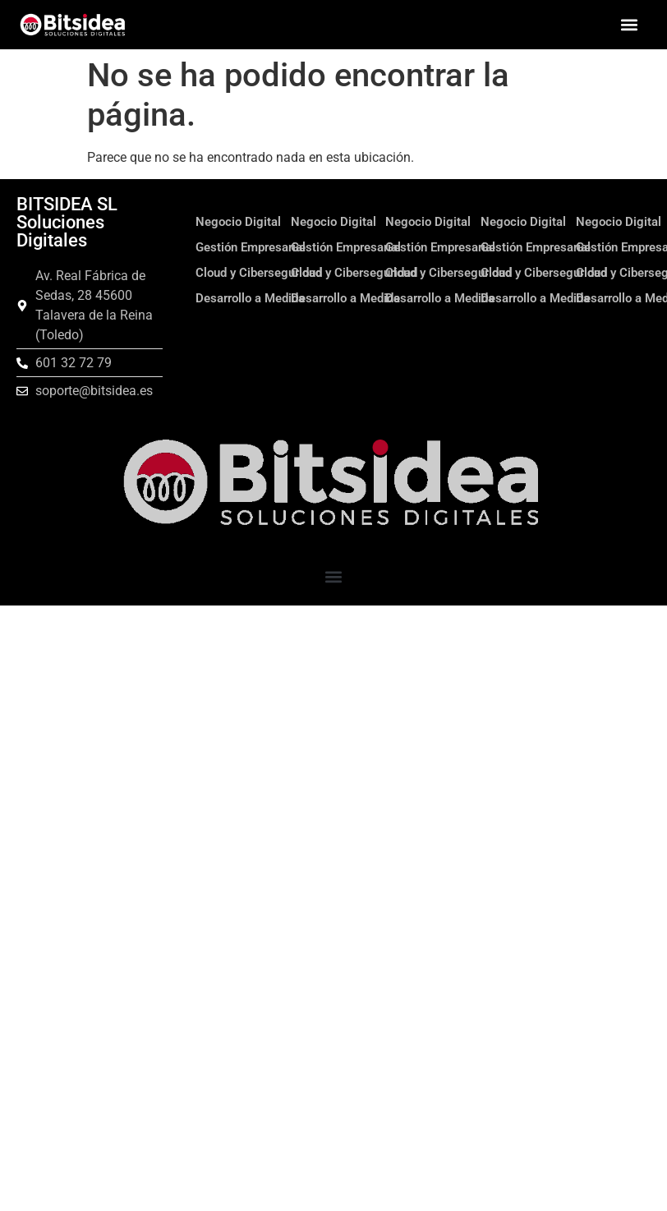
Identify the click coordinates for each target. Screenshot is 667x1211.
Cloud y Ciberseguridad (259, 272)
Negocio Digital (238, 221)
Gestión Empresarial (251, 247)
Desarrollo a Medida (250, 298)
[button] (628, 25)
